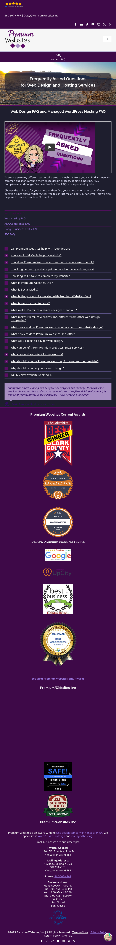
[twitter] (104, 24)
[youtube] (93, 24)
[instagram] (98, 24)
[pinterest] (110, 24)
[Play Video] (50, 147)
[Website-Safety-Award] (58, 763)
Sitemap (67, 935)
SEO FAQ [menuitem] (10, 234)
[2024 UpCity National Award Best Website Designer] (58, 470)
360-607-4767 (13, 15)
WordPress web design (51, 836)
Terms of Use (80, 932)
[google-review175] (58, 550)
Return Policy (52, 935)
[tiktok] (87, 24)
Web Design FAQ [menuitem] (14, 213)
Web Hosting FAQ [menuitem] (15, 218)
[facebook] (75, 24)
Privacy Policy (98, 932)
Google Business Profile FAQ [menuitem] (21, 229)
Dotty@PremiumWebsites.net (41, 15)
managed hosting (81, 836)
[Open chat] (108, 937)
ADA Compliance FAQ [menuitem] (17, 223)
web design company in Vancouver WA (79, 832)
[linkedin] (81, 24)
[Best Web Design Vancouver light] (58, 623)
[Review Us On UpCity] (58, 569)
